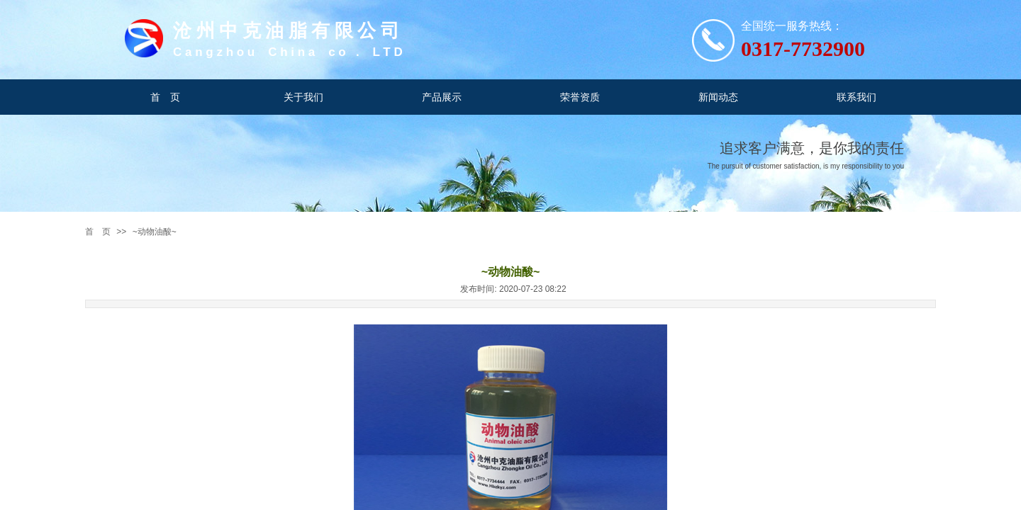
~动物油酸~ (155, 232)
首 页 (98, 232)
